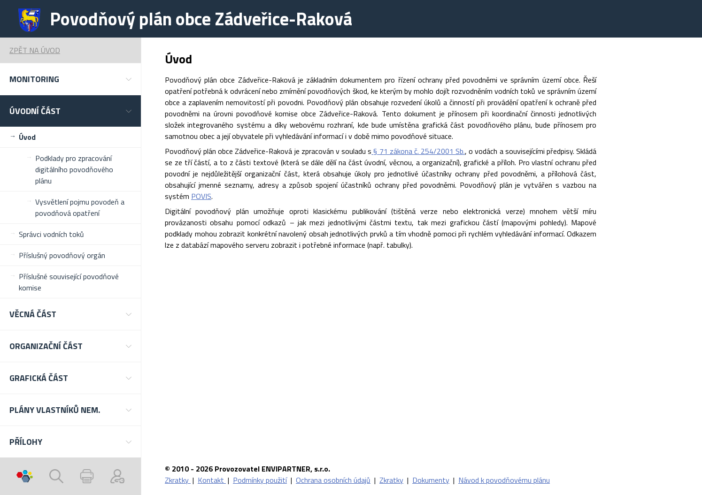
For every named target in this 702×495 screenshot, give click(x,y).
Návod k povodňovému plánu (504, 480)
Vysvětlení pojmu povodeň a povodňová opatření (79, 207)
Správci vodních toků (51, 234)
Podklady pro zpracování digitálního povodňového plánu (74, 169)
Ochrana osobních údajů (333, 480)
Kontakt (212, 480)
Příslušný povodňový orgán (62, 255)
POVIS (201, 196)
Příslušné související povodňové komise (69, 282)
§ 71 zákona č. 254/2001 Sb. (418, 151)
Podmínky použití (260, 480)
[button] (70, 79)
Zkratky (178, 480)
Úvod (27, 137)
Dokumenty (430, 480)
